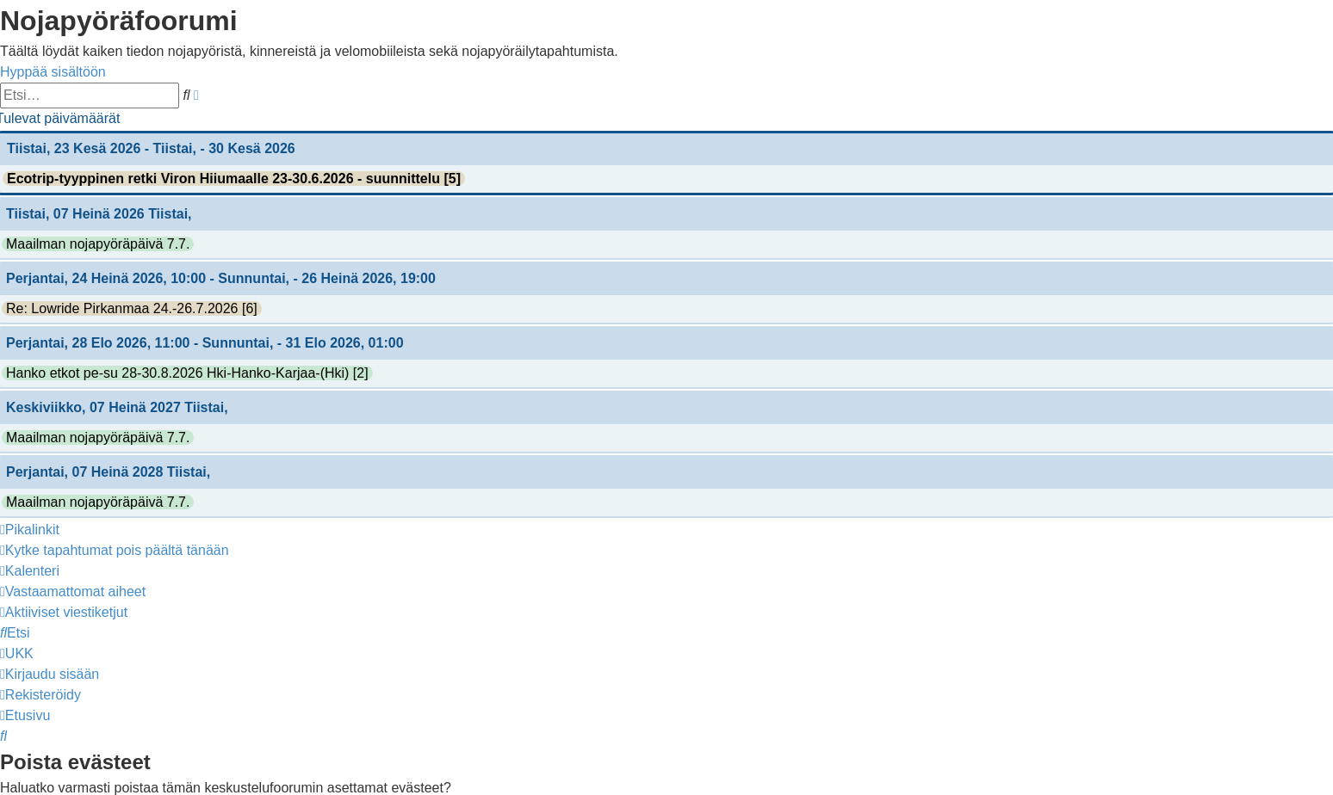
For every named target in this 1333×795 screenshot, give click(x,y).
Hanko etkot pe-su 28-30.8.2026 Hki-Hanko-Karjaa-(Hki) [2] (187, 373)
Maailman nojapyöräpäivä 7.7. (97, 244)
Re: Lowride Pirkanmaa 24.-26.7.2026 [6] (131, 308)
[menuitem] (114, 550)
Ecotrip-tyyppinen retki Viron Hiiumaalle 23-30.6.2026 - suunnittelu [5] (234, 178)
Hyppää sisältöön (53, 72)
